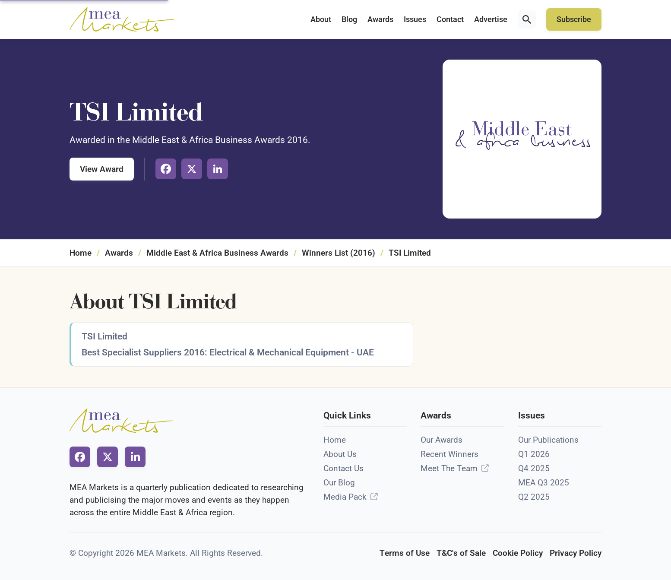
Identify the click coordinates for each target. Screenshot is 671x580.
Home (81, 253)
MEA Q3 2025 (543, 483)
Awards (380, 19)
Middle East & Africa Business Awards (217, 253)
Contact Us (343, 468)
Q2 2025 (534, 497)
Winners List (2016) (338, 253)
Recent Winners (449, 454)
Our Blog (339, 483)
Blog (349, 19)
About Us (340, 454)
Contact (450, 19)
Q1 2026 (534, 454)
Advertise (490, 19)
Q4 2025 (534, 468)
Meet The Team (449, 468)
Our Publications (548, 440)
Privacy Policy (575, 553)
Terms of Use (405, 553)
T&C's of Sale (461, 553)
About (320, 19)
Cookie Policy (518, 553)
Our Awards (441, 440)
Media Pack (345, 497)
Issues (415, 19)
